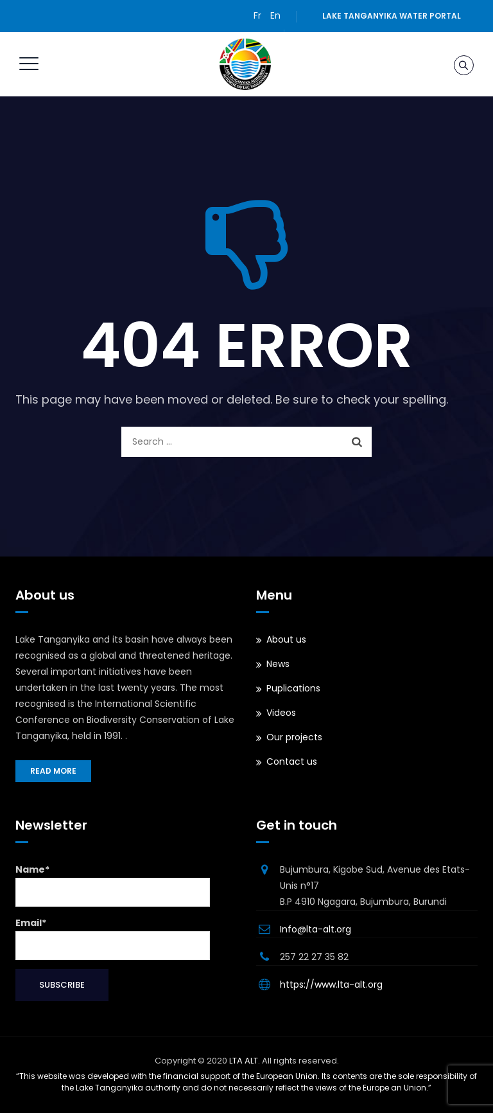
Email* (112, 938)
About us (286, 639)
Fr (257, 15)
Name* (112, 885)
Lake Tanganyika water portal (391, 15)
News (278, 663)
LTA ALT (243, 1061)
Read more (53, 770)
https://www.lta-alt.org (331, 984)
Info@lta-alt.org (315, 929)
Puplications (293, 688)
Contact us (291, 761)
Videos (281, 712)
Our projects (294, 737)
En (275, 15)
